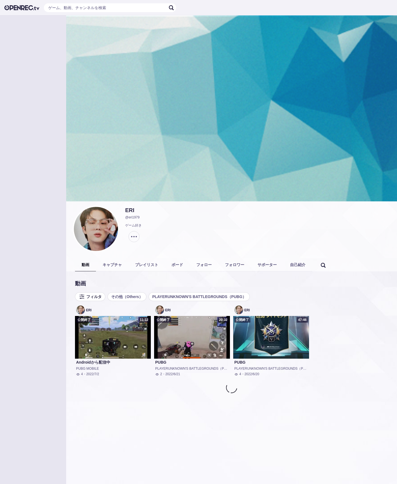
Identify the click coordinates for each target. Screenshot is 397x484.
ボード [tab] (177, 265)
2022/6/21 (172, 374)
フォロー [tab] (204, 265)
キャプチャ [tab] (112, 265)
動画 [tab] (85, 265)
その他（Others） (127, 296)
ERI (129, 210)
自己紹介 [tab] (297, 265)
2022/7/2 (92, 374)
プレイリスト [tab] (146, 265)
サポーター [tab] (267, 265)
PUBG (160, 362)
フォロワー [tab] (234, 265)
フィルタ (90, 296)
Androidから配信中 (93, 362)
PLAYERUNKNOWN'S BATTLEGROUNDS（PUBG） (199, 296)
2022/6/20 (252, 374)
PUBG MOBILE (87, 369)
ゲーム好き (133, 225)
